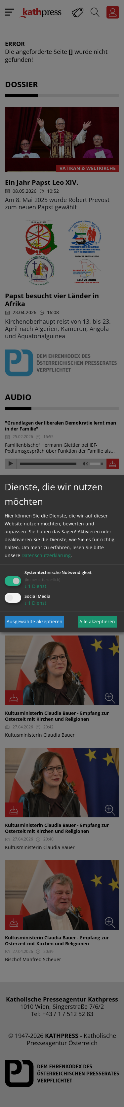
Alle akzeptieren (97, 621)
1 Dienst (35, 586)
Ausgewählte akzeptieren (34, 621)
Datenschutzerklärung (46, 555)
